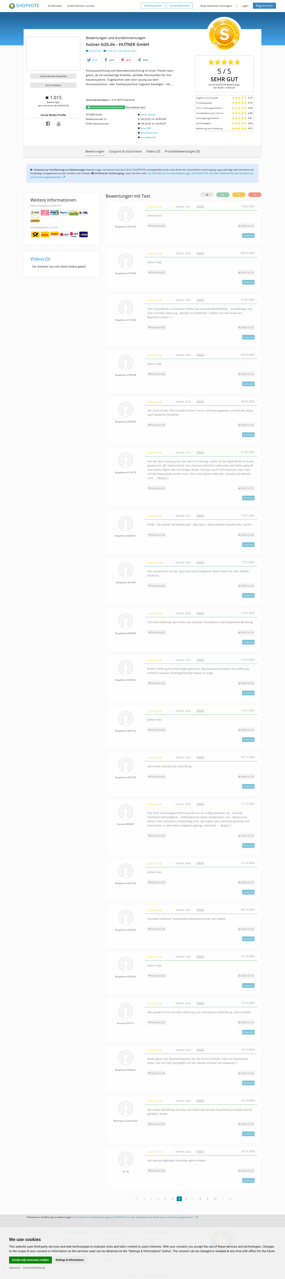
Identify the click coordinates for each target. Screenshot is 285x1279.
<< (136, 1198)
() (246, 225)
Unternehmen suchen (81, 6)
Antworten (248, 235)
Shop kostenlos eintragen (216, 6)
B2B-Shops (94, 51)
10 (214, 1198)
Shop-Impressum (149, 132)
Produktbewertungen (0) (182, 151)
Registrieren (264, 6)
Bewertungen (94, 151)
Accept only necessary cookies (30, 1259)
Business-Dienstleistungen (120, 51)
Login (245, 6)
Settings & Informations (70, 1259)
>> (230, 1198)
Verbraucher (153, 6)
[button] (93, 60)
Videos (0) (153, 151)
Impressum (14, 1268)
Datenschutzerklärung (34, 1268)
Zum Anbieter (53, 85)
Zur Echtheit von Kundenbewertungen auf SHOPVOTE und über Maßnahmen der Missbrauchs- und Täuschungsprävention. (135, 1217)
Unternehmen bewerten (53, 76)
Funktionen (55, 6)
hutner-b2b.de (147, 114)
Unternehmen (179, 6)
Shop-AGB (145, 128)
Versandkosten (148, 137)
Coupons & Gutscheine (125, 151)
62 (207, 194)
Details (200, 206)
